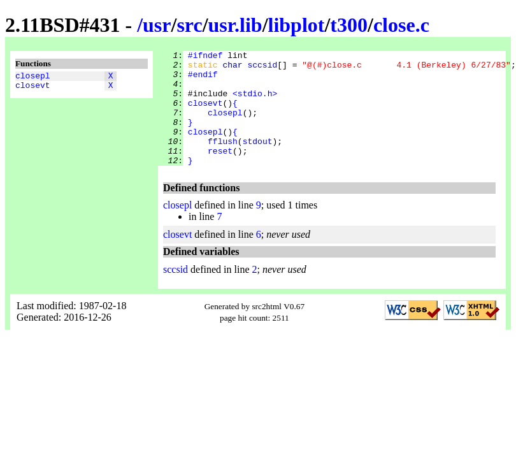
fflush (223, 160)
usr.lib (235, 24)
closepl (32, 77)
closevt (32, 88)
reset (220, 171)
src (189, 24)
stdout (258, 160)
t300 (349, 24)
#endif (203, 79)
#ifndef (205, 56)
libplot (296, 24)
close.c (401, 24)
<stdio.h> (255, 102)
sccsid (262, 68)
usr (157, 24)
